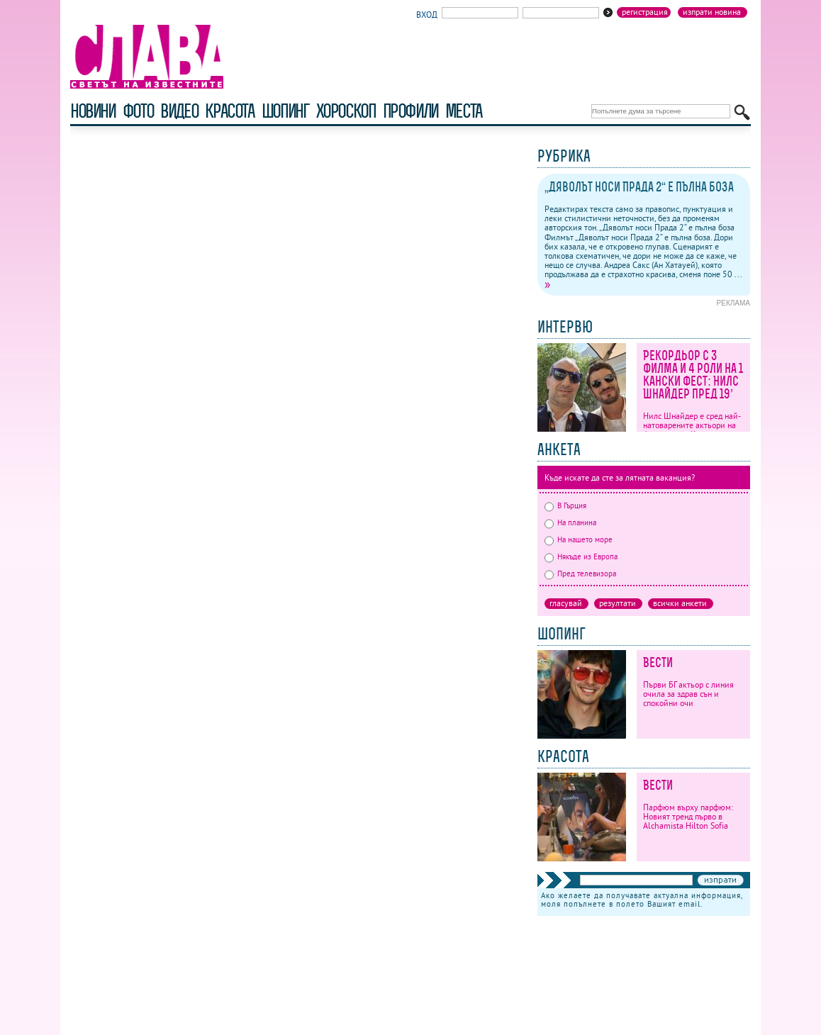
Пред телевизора (580, 573)
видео (179, 111)
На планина (570, 522)
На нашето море (578, 539)
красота (229, 111)
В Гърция (565, 505)
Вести (658, 662)
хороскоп (346, 111)
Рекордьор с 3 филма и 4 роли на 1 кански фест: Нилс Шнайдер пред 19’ (693, 374)
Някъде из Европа (581, 556)
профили (410, 111)
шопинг (285, 111)
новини (93, 111)
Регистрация (645, 12)
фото (138, 111)
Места (463, 111)
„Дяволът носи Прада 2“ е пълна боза (639, 187)
